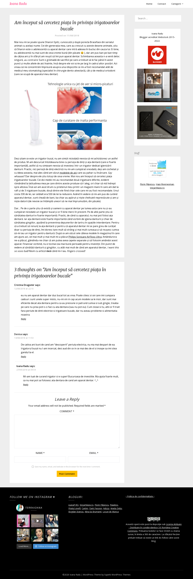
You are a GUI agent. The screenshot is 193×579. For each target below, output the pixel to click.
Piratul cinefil (74, 508)
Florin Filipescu (147, 184)
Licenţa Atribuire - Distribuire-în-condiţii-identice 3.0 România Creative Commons (155, 527)
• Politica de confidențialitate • (140, 496)
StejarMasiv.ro (157, 187)
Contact (162, 3)
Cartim (85, 508)
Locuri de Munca (111, 511)
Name (40, 453)
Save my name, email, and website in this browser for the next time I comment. (67, 466)
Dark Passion (95, 508)
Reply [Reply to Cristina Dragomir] (23, 318)
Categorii (176, 3)
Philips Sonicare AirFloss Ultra (85, 236)
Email (93, 453)
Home (149, 3)
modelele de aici (68, 172)
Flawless (114, 505)
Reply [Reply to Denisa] (23, 356)
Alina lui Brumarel (93, 511)
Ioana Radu (18, 4)
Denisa (18, 334)
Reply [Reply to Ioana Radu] (25, 384)
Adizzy (106, 508)
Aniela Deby (116, 508)
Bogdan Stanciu (76, 511)
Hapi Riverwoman (165, 184)
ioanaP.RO (73, 505)
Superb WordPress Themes (117, 574)
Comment (67, 411)
